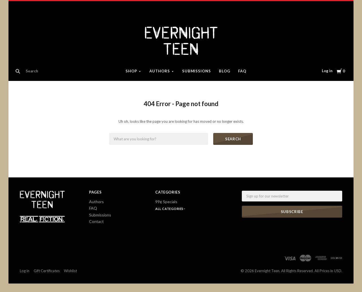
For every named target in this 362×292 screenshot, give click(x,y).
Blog (224, 71)
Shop (131, 71)
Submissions (196, 71)
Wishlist (70, 271)
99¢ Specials (166, 201)
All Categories (169, 209)
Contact (96, 221)
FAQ (242, 71)
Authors (159, 71)
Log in (327, 70)
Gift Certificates (47, 271)
